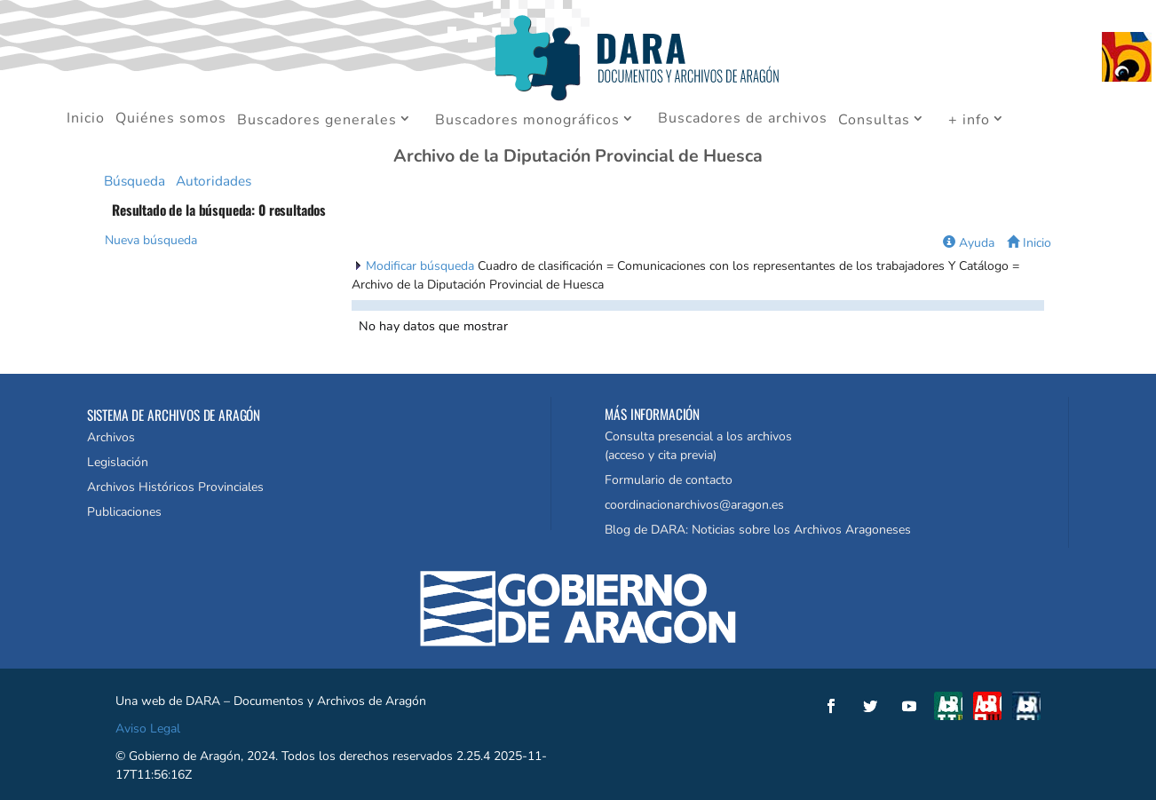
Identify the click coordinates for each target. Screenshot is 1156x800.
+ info (969, 121)
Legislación (117, 462)
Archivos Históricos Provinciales (175, 487)
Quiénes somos (170, 120)
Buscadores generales (317, 121)
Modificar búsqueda (422, 265)
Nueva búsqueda (151, 240)
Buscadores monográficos (527, 121)
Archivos (111, 437)
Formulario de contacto (668, 479)
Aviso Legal (147, 728)
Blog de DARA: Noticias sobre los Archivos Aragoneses (758, 529)
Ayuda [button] (968, 242)
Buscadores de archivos (742, 120)
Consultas (874, 121)
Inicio (86, 120)
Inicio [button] (1029, 242)
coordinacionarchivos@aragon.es (694, 504)
